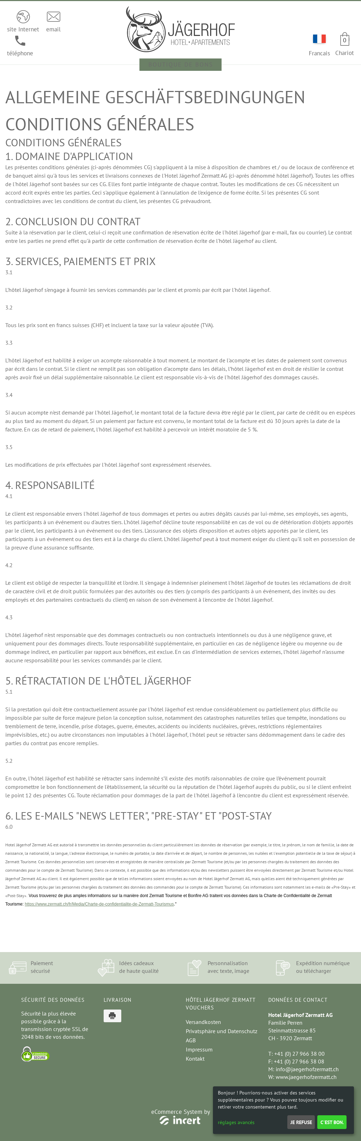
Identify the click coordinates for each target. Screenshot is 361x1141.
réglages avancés (236, 1122)
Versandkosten (203, 1021)
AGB (191, 1040)
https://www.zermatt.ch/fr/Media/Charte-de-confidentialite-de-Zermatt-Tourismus (99, 904)
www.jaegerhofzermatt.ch (306, 1076)
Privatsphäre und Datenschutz (221, 1031)
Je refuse (301, 1122)
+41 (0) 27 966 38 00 (299, 1053)
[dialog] (283, 1110)
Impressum (199, 1049)
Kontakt (195, 1058)
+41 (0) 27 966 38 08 (299, 1061)
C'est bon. (332, 1122)
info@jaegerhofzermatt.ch (307, 1069)
